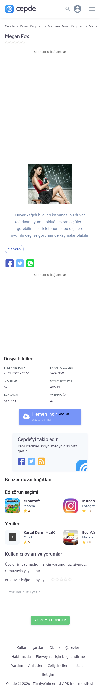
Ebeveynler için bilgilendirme (60, 656)
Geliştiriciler (58, 665)
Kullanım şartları (31, 647)
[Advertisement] (50, 107)
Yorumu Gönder (50, 620)
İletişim (48, 674)
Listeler (79, 665)
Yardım (17, 665)
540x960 (57, 373)
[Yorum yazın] (50, 598)
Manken (14, 249)
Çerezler (72, 647)
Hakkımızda (21, 656)
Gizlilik (55, 647)
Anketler (35, 665)
